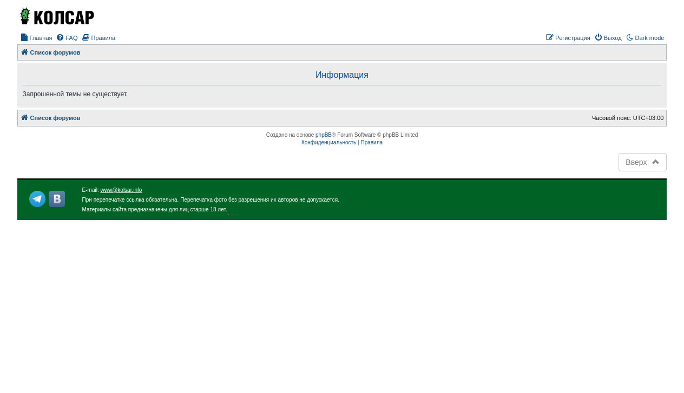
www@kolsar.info (121, 190)
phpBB (323, 135)
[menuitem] (36, 37)
